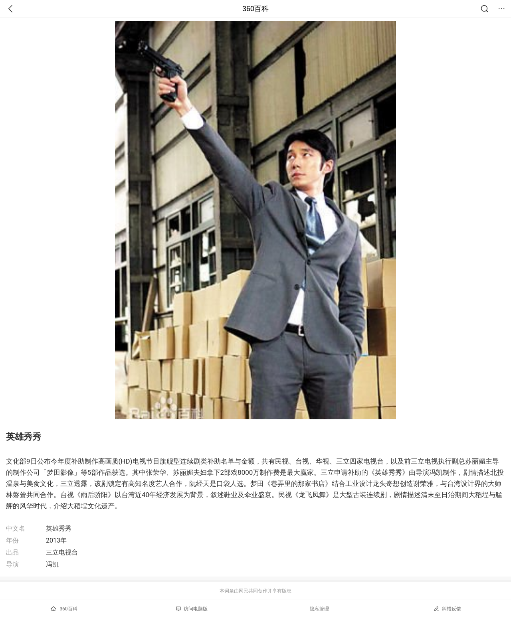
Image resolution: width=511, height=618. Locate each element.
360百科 (255, 9)
